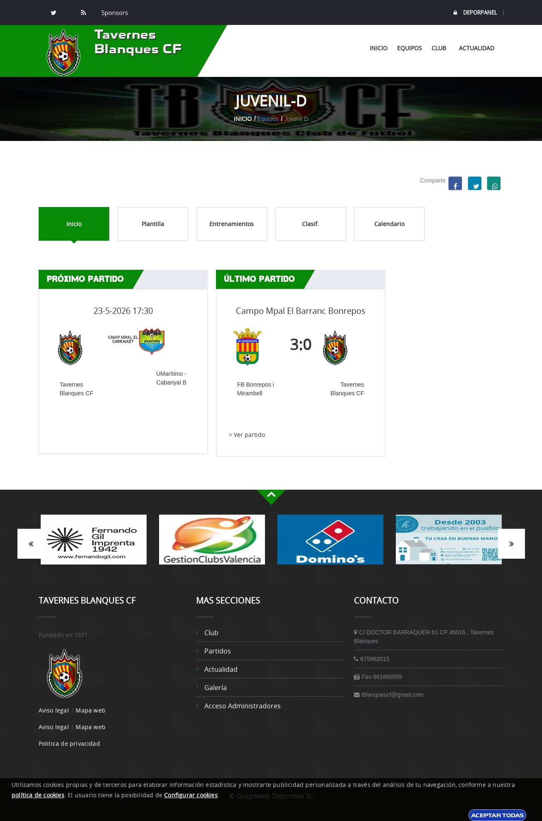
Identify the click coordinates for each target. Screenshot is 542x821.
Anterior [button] (30, 544)
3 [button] (277, 569)
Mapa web (90, 710)
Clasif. (310, 224)
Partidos (217, 651)
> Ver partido (247, 435)
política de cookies (38, 795)
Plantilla (153, 224)
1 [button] (252, 569)
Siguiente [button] (511, 544)
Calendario (389, 224)
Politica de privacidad (69, 743)
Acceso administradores (242, 705)
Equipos (409, 48)
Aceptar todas (497, 815)
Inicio (378, 48)
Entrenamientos (231, 224)
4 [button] (290, 569)
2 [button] (265, 569)
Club (440, 48)
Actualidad (476, 48)
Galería (215, 687)
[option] (93, 544)
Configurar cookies (191, 795)
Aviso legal (54, 710)
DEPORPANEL (475, 12)
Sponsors (113, 12)
